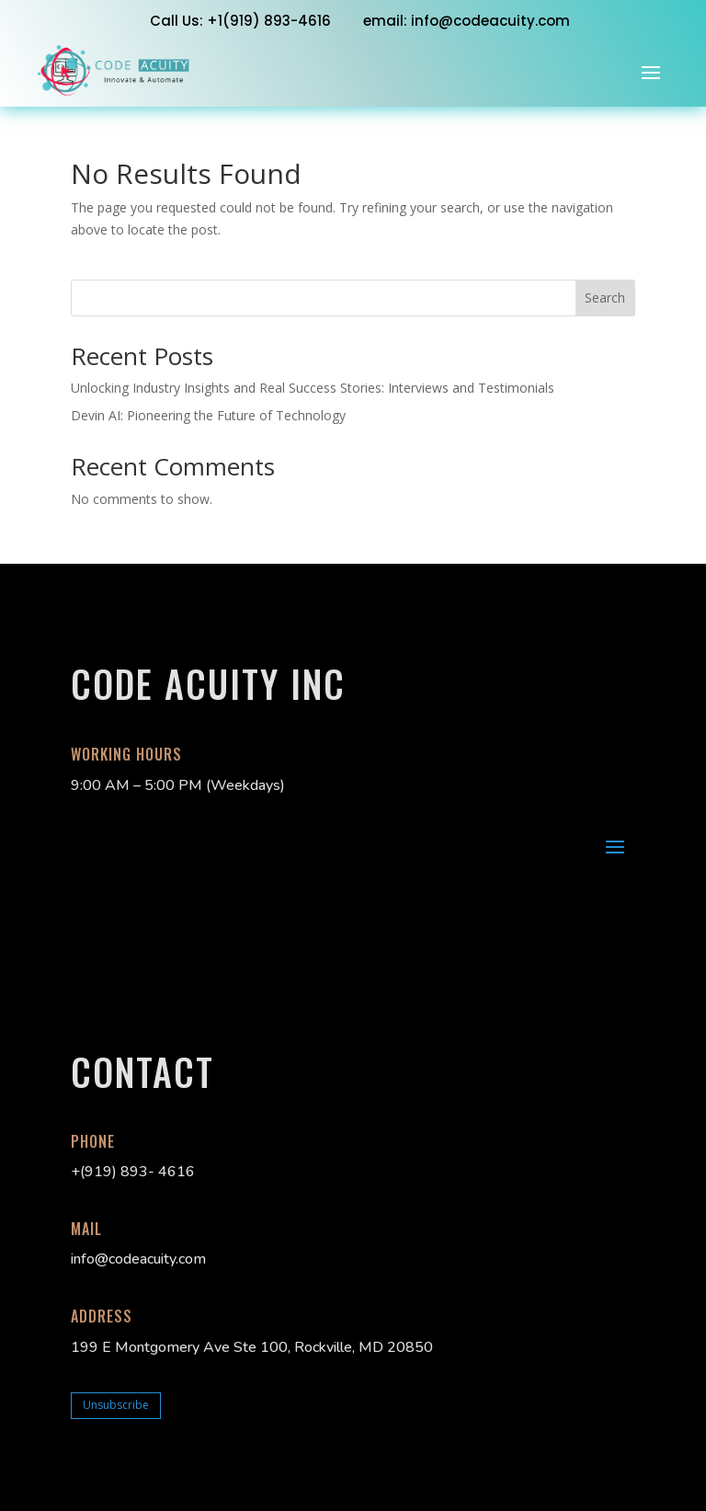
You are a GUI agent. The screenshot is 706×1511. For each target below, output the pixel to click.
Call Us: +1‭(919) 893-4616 (240, 20)
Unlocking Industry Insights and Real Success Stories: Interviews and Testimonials (312, 387)
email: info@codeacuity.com (466, 20)
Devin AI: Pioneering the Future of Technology (208, 415)
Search (605, 297)
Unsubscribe (116, 1405)
